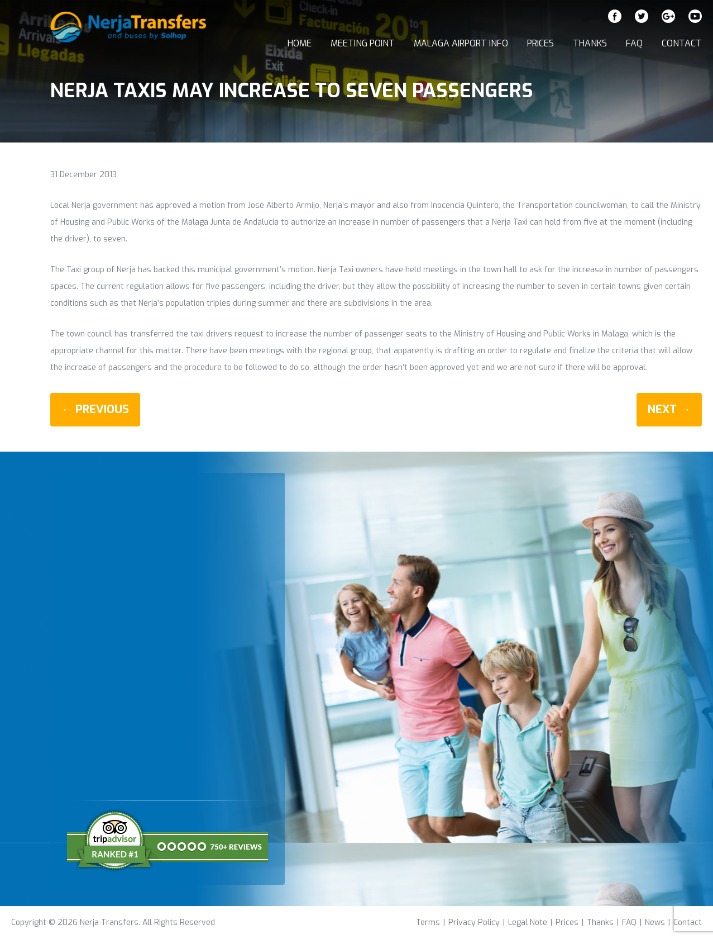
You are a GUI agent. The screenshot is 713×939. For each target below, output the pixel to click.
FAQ (634, 43)
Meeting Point (363, 43)
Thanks (590, 43)
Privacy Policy (474, 922)
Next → (669, 409)
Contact (682, 43)
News (655, 922)
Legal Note (527, 922)
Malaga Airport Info (461, 43)
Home (300, 43)
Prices (540, 43)
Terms (428, 922)
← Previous (95, 409)
